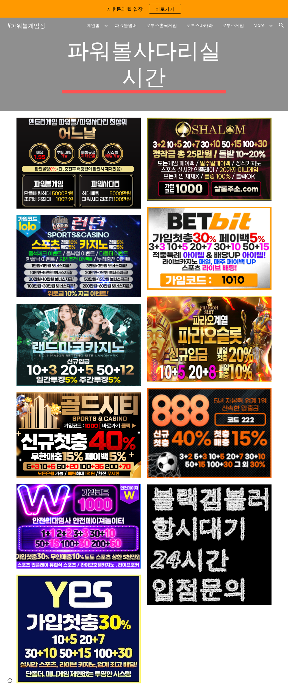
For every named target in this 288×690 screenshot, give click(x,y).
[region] (144, 9)
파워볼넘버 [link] (126, 25)
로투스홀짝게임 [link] (161, 25)
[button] (281, 25)
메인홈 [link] (93, 25)
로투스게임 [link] (233, 25)
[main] (144, 64)
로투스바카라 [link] (199, 25)
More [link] (259, 25)
